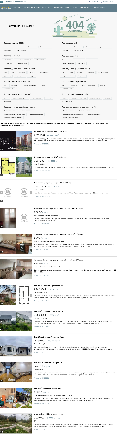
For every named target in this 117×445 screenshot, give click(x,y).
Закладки (93, 1)
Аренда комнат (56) (71, 57)
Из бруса (7, 81)
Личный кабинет (107, 1)
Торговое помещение (30, 118)
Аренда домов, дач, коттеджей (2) (77, 74)
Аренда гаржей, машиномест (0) (77, 101)
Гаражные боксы (41, 105)
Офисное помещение (10, 118)
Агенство (50, 91)
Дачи (15, 74)
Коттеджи (25, 74)
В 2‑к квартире (44, 60)
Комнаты (16, 7)
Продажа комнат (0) (13, 57)
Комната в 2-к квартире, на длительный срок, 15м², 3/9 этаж (58, 217)
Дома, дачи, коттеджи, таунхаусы (37, 7)
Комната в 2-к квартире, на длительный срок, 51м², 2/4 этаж (58, 243)
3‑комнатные (36, 47)
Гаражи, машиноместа (81, 7)
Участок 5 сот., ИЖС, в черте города (48, 423)
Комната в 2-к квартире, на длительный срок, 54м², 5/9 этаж (58, 268)
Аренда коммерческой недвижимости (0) (81, 114)
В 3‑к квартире (8, 64)
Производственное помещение (13, 126)
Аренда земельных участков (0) (76, 87)
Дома (5, 74)
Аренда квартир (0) (71, 43)
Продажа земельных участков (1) (18, 87)
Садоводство (17, 91)
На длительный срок (69, 50)
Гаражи (6, 105)
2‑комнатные (22, 47)
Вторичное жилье (9, 50)
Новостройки (25, 50)
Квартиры (5, 7)
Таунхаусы (37, 74)
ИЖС (5, 91)
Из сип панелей (39, 78)
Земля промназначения (34, 91)
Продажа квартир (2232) (14, 43)
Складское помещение (39, 122)
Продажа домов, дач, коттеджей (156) (20, 70)
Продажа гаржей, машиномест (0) (19, 101)
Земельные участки (61, 7)
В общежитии (8, 60)
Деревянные (24, 78)
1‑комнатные (8, 47)
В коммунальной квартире (26, 60)
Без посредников (40, 50)
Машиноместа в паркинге (22, 105)
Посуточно (84, 50)
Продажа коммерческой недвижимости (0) (23, 114)
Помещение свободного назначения (15, 122)
